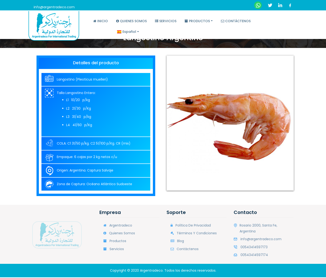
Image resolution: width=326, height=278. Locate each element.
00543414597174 (254, 255)
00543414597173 (254, 247)
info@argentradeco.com (54, 7)
